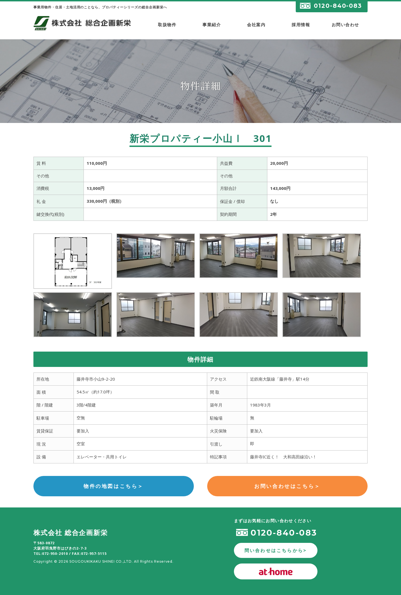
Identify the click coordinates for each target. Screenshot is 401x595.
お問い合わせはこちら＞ (287, 486)
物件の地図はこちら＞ (114, 486)
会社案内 (256, 24)
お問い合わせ (345, 24)
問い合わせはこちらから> (275, 550)
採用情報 (301, 24)
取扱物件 (167, 24)
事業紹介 (211, 24)
